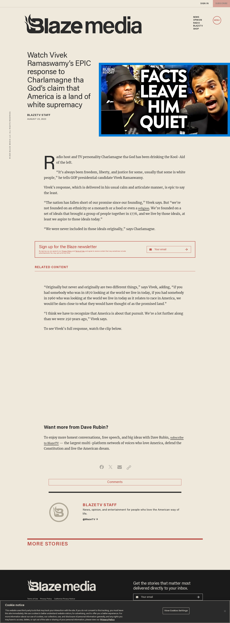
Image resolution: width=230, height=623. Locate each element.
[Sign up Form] (169, 249)
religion (144, 208)
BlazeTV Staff (41, 115)
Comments (115, 483)
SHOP (196, 29)
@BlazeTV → (91, 523)
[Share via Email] (120, 467)
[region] (115, 611)
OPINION (197, 20)
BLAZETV (198, 26)
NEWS (196, 17)
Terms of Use (79, 251)
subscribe (221, 4)
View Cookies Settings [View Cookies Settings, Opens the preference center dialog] (176, 611)
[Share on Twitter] (110, 467)
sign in (204, 4)
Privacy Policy (67, 251)
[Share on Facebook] (100, 467)
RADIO (196, 23)
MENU (217, 20)
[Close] (224, 611)
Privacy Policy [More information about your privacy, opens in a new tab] (107, 620)
